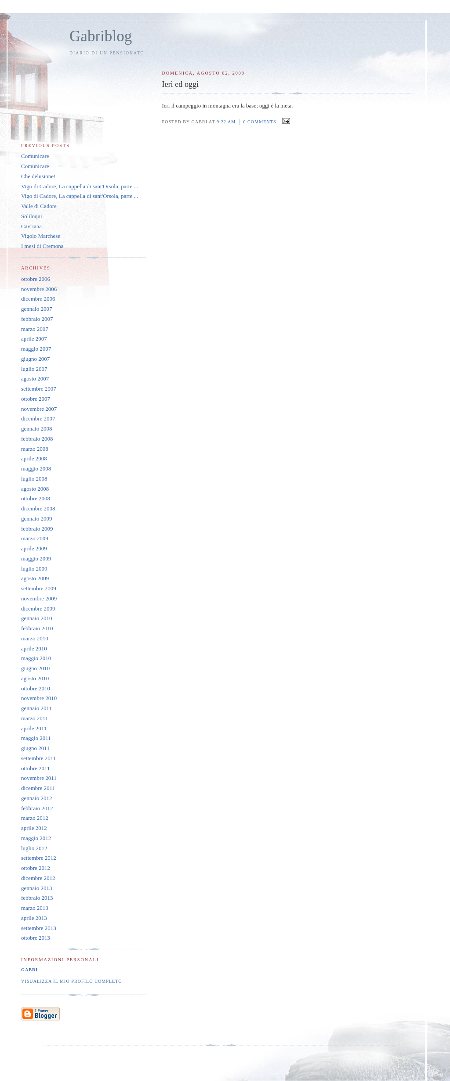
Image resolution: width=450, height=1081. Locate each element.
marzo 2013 (34, 908)
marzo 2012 (34, 818)
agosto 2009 (35, 578)
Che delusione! (38, 176)
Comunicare (35, 156)
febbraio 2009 (37, 528)
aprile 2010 (34, 648)
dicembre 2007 (38, 418)
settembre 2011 (38, 758)
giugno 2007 (35, 359)
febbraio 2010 (37, 628)
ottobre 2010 (35, 688)
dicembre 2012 (38, 878)
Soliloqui (31, 216)
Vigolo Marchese (40, 236)
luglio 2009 (34, 568)
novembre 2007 (39, 409)
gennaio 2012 (36, 798)
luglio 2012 (34, 848)
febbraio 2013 (37, 897)
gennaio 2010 (36, 618)
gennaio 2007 (36, 308)
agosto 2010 (35, 678)
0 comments (259, 121)
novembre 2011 (39, 778)
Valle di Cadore (39, 206)
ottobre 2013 (35, 937)
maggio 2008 (36, 468)
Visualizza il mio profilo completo (71, 981)
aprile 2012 (34, 828)
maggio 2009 (36, 558)
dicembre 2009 (38, 608)
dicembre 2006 (38, 298)
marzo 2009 (34, 538)
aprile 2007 (34, 338)
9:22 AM (226, 121)
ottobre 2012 (35, 868)
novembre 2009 (39, 598)
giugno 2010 (35, 668)
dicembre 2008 (38, 508)
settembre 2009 (38, 588)
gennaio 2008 (36, 428)
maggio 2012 (36, 838)
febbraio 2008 (37, 438)
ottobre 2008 (35, 498)
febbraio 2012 (37, 808)
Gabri (29, 969)
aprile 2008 (34, 458)
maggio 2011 (36, 738)
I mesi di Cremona (42, 246)
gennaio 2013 (36, 888)
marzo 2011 (34, 718)
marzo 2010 (34, 638)
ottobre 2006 (35, 279)
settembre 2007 (38, 388)
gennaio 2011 (36, 708)
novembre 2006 (39, 289)
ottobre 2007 (35, 398)
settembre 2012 (38, 858)
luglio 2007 (34, 369)
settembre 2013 (38, 928)
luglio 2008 (34, 478)
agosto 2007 (35, 378)
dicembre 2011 (38, 788)
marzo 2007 (34, 329)
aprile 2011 (34, 728)
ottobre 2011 (35, 768)
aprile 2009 (34, 548)
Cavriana (31, 226)
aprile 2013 (34, 918)
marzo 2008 (34, 448)
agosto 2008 (35, 488)
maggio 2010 (36, 658)
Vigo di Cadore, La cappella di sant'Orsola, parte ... (79, 186)
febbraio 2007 (37, 319)
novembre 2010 (39, 698)
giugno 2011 (35, 748)
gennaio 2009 (36, 518)
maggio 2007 (36, 348)
